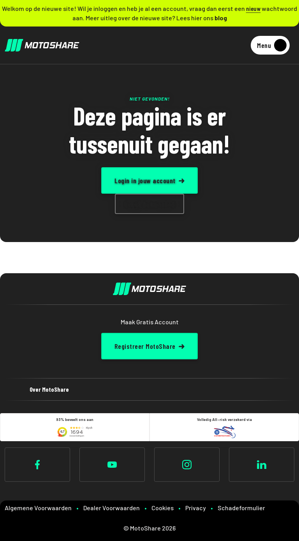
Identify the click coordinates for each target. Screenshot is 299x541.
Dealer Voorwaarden (111, 507)
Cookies (162, 507)
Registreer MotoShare (145, 346)
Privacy (195, 507)
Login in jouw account (145, 180)
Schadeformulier (241, 507)
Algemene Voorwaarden (38, 507)
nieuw (253, 8)
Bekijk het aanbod (149, 204)
